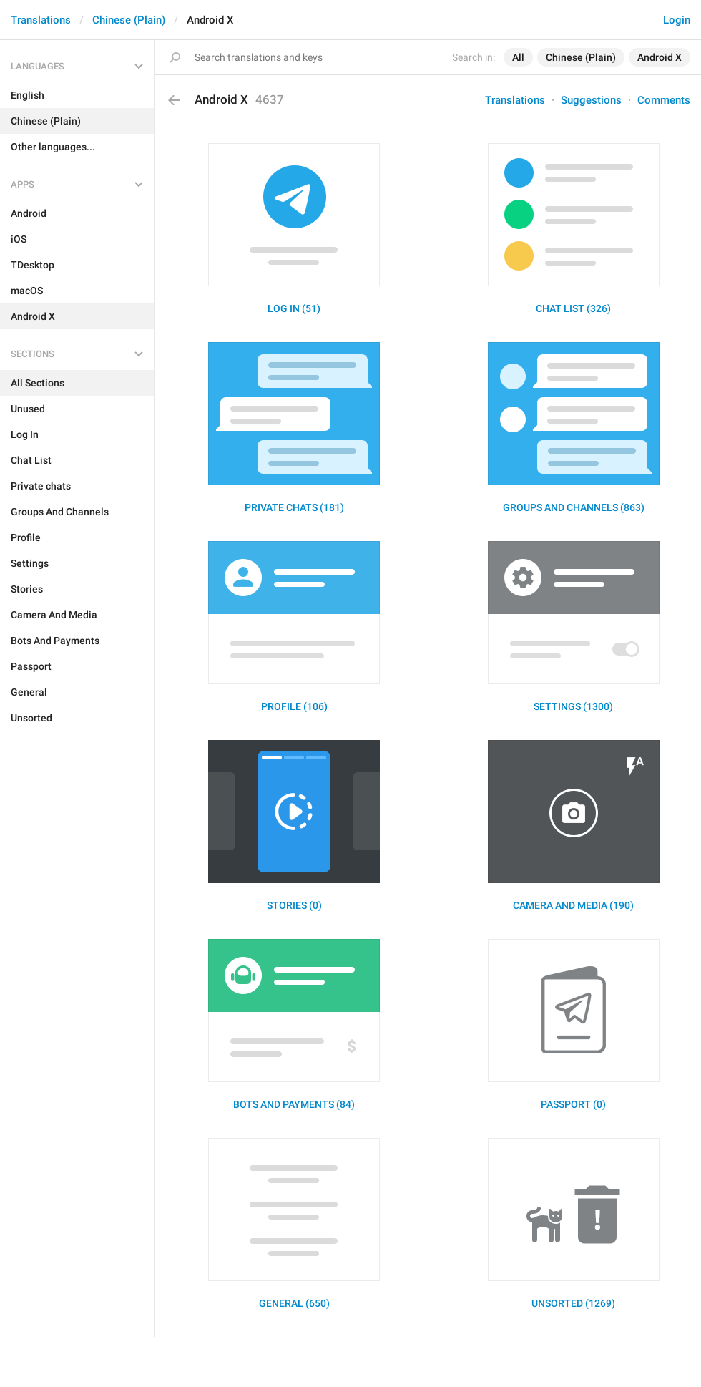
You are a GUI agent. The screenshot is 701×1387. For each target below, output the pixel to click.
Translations (41, 20)
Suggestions (591, 100)
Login (676, 20)
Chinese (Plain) (128, 20)
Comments (663, 100)
